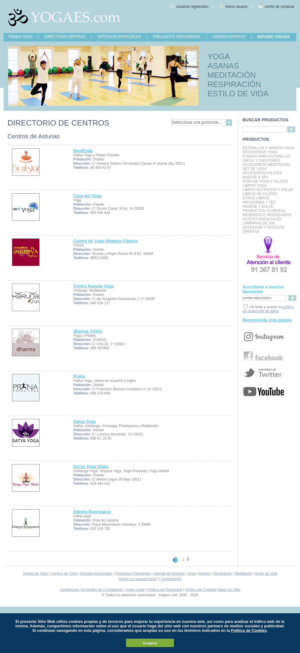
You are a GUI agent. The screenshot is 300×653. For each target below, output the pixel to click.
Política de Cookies (200, 590)
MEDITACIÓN (231, 75)
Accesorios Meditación (266, 165)
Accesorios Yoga (260, 152)
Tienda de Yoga (35, 573)
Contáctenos (171, 579)
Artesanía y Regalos (263, 227)
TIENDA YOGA (20, 37)
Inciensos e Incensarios (267, 215)
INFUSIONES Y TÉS (259, 202)
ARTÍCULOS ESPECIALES (119, 37)
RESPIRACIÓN (234, 84)
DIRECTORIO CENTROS (64, 37)
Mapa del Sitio (229, 590)
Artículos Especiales (96, 573)
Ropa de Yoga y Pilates (265, 181)
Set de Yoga (255, 169)
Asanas (204, 573)
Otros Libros (256, 198)
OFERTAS (251, 232)
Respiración (222, 573)
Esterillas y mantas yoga (269, 148)
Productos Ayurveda (264, 211)
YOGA (218, 56)
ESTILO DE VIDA (238, 93)
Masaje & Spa (255, 177)
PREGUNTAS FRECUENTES (176, 37)
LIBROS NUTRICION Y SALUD (268, 190)
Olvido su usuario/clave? (138, 579)
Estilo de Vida (266, 573)
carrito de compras (279, 6)
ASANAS (223, 65)
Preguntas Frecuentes (132, 573)
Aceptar (150, 643)
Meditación (243, 573)
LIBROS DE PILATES (260, 194)
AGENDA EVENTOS (228, 37)
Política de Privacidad (165, 590)
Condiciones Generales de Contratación (91, 590)
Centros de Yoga (64, 573)
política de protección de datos (268, 309)
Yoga (191, 573)
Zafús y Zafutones (261, 160)
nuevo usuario (236, 6)
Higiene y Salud (258, 206)
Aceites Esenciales (262, 219)
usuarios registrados (192, 6)
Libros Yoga (255, 185)
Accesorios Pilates (262, 173)
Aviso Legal (135, 590)
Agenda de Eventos (169, 573)
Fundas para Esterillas (266, 156)
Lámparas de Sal (259, 223)
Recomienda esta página (267, 320)
